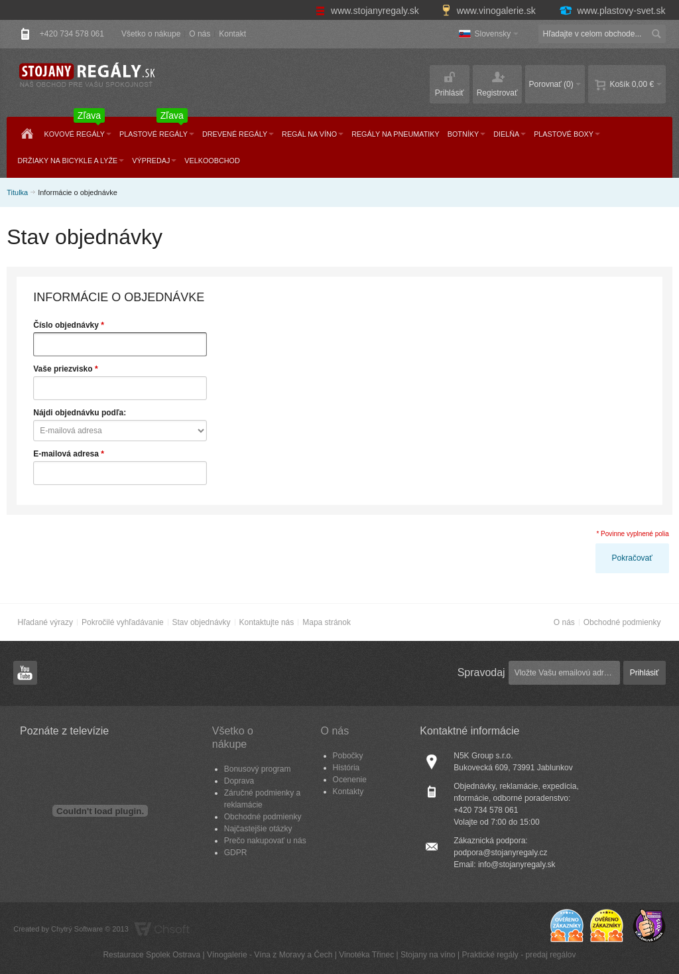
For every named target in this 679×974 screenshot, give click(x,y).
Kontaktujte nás (266, 622)
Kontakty (348, 791)
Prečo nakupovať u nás (265, 840)
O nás (199, 33)
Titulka (17, 192)
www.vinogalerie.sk (490, 10)
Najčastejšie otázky (258, 828)
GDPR (235, 852)
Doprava (239, 781)
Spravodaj (481, 672)
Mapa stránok (326, 622)
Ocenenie (350, 779)
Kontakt (232, 33)
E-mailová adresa (66, 454)
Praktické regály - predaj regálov (519, 954)
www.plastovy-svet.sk (612, 10)
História (346, 767)
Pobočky (348, 755)
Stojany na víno (428, 954)
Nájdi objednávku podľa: (79, 412)
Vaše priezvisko (62, 369)
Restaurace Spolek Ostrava (151, 954)
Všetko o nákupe (150, 33)
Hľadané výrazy (45, 622)
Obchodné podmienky (622, 622)
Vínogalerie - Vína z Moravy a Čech (269, 954)
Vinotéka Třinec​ (366, 954)
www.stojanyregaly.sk (369, 10)
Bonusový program (257, 769)
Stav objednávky (201, 622)
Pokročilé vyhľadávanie (123, 622)
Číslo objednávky (66, 325)
